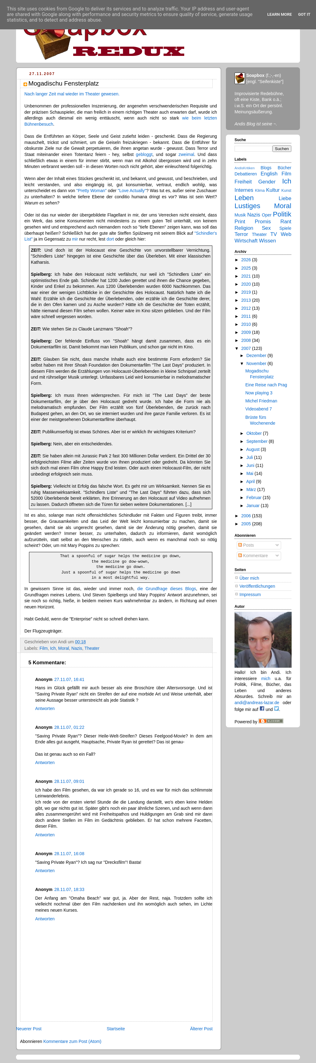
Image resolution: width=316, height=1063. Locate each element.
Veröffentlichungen (257, 586)
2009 (246, 332)
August (253, 449)
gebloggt (144, 154)
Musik (240, 214)
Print (240, 222)
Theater (92, 648)
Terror (241, 234)
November (256, 363)
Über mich (249, 578)
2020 (246, 284)
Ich (53, 648)
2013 (246, 300)
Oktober (254, 433)
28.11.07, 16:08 (69, 853)
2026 (246, 259)
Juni (251, 465)
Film (44, 648)
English (268, 174)
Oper (267, 214)
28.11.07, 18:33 (69, 889)
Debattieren (246, 173)
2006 (246, 515)
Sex (266, 228)
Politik (282, 214)
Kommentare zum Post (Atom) (72, 1041)
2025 (246, 268)
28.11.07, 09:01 (69, 781)
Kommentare (253, 555)
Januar (253, 505)
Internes (244, 190)
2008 (246, 340)
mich (265, 678)
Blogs (266, 167)
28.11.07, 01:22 (69, 727)
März (251, 489)
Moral (63, 648)
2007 (246, 348)
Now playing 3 (258, 392)
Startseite (116, 1028)
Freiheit (243, 182)
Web (286, 234)
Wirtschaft (246, 241)
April (251, 481)
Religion (244, 228)
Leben (244, 198)
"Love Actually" (132, 190)
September (257, 441)
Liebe (285, 198)
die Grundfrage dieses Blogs (166, 588)
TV (273, 234)
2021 (246, 276)
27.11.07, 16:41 (69, 679)
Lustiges (247, 206)
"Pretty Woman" (91, 190)
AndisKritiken (245, 168)
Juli (250, 457)
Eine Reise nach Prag (266, 384)
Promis (263, 222)
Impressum (250, 594)
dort (110, 239)
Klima (259, 190)
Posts (246, 545)
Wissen (267, 241)
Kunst (286, 190)
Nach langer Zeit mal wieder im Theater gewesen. (71, 93)
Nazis (76, 648)
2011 (246, 316)
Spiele (285, 228)
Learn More (279, 14)
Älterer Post (201, 1028)
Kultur (273, 190)
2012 (246, 308)
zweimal (186, 154)
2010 (246, 324)
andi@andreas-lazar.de (257, 702)
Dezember (256, 355)
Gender (267, 182)
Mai (250, 473)
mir (75, 239)
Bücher (284, 167)
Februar (254, 497)
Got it (304, 14)
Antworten (45, 708)
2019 (246, 292)
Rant (286, 222)
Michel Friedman (261, 400)
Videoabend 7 (258, 408)
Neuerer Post (28, 1028)
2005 (246, 523)
